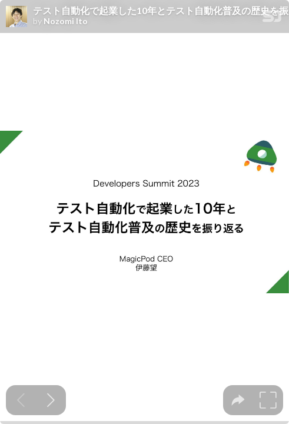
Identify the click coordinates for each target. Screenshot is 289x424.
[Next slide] (51, 400)
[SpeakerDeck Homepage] (272, 18)
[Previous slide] (21, 400)
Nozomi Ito (66, 21)
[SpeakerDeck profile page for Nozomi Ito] (16, 17)
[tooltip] (238, 400)
